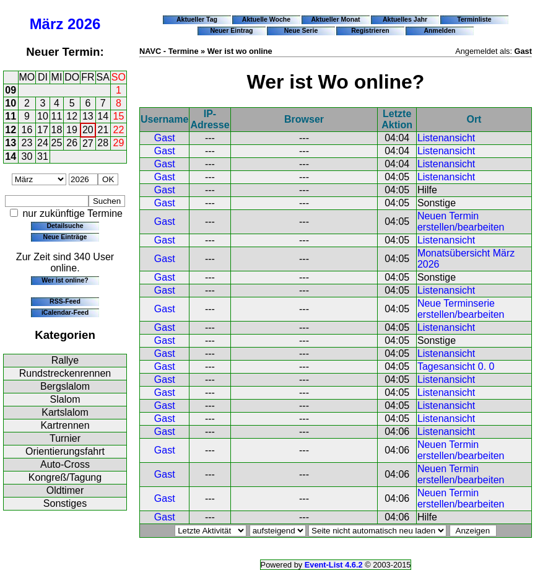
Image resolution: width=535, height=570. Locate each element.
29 (118, 143)
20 (88, 130)
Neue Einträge (65, 236)
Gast (164, 138)
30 (27, 156)
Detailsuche (64, 225)
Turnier (65, 438)
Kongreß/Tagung (65, 477)
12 (71, 116)
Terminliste (474, 19)
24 (42, 143)
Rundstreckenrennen (65, 373)
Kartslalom (65, 412)
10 (10, 103)
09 (10, 90)
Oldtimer (65, 490)
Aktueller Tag (196, 19)
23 (27, 143)
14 (102, 116)
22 (118, 130)
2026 (83, 23)
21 (103, 130)
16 (27, 130)
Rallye (65, 360)
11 (10, 116)
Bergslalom (65, 386)
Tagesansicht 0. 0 (456, 366)
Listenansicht (446, 138)
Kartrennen (64, 425)
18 (57, 130)
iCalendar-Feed (65, 312)
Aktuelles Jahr (405, 19)
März (47, 23)
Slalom (65, 399)
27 (88, 143)
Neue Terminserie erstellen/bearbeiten (461, 309)
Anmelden (440, 30)
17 (42, 130)
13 (88, 116)
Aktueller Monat (335, 19)
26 (71, 143)
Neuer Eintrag (231, 30)
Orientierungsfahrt (65, 451)
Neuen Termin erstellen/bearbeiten (461, 221)
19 (71, 130)
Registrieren (370, 30)
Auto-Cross (65, 464)
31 (42, 156)
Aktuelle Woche (266, 19)
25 (57, 143)
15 (118, 116)
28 (102, 143)
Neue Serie (301, 30)
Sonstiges (65, 503)
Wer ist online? (64, 280)
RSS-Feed (65, 301)
